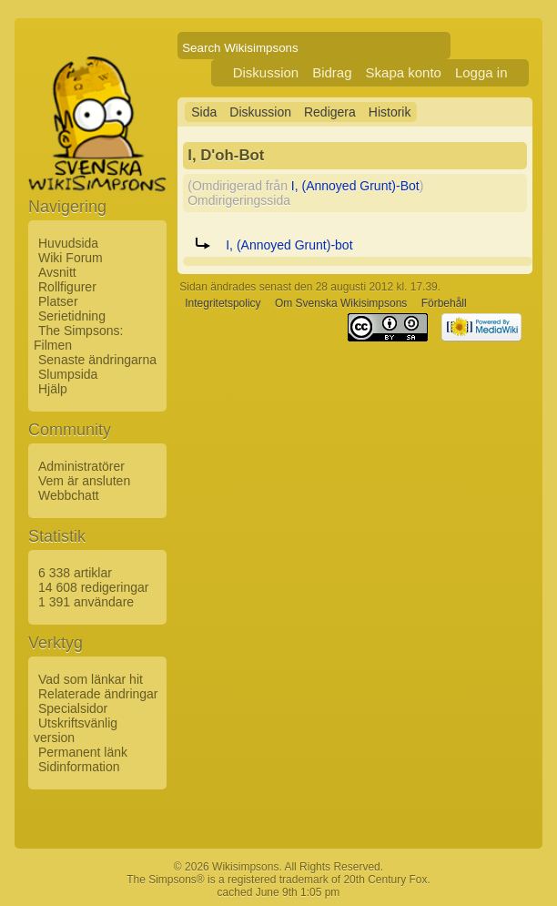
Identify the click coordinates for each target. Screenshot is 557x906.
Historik (390, 112)
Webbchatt (68, 495)
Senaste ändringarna (97, 359)
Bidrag (331, 72)
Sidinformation (79, 766)
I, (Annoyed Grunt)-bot (289, 245)
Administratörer (81, 466)
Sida (204, 112)
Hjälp (52, 389)
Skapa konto (403, 72)
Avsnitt (57, 272)
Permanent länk (82, 752)
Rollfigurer (67, 287)
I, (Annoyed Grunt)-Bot (355, 185)
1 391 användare (86, 602)
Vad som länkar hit (90, 679)
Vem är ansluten (84, 480)
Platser (58, 301)
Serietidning (72, 316)
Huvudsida (68, 243)
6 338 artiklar (75, 572)
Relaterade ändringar (98, 694)
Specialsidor (72, 708)
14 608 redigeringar (93, 587)
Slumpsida (67, 374)
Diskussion (266, 72)
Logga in (481, 72)
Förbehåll (444, 303)
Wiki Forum (70, 257)
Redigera (330, 112)
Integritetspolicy (222, 303)
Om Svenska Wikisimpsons (341, 303)
